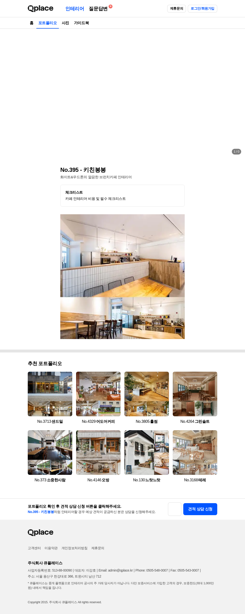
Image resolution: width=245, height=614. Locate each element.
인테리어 (74, 8)
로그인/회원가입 (202, 8)
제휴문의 (176, 8)
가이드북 (81, 23)
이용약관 (51, 548)
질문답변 (99, 8)
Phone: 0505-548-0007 (151, 570)
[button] (8, 93)
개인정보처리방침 (74, 548)
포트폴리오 (47, 23)
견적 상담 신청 (200, 509)
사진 (65, 23)
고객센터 (34, 548)
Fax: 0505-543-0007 (185, 570)
